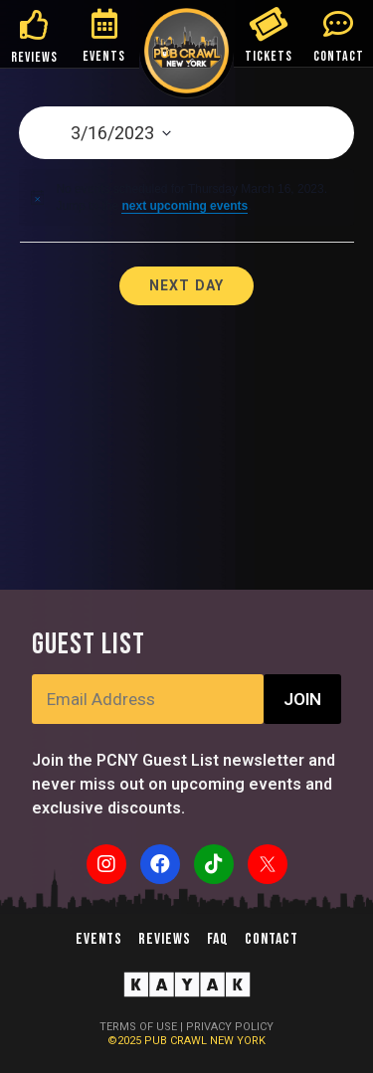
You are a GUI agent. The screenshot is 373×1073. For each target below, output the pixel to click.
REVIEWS (34, 57)
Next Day (187, 285)
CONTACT (338, 56)
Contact (271, 939)
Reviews (164, 939)
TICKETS (268, 56)
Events (99, 939)
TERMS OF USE (138, 1026)
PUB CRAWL (177, 1040)
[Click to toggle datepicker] (186, 132)
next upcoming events (184, 206)
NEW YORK (238, 1040)
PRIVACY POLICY (230, 1026)
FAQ (218, 939)
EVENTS (104, 56)
